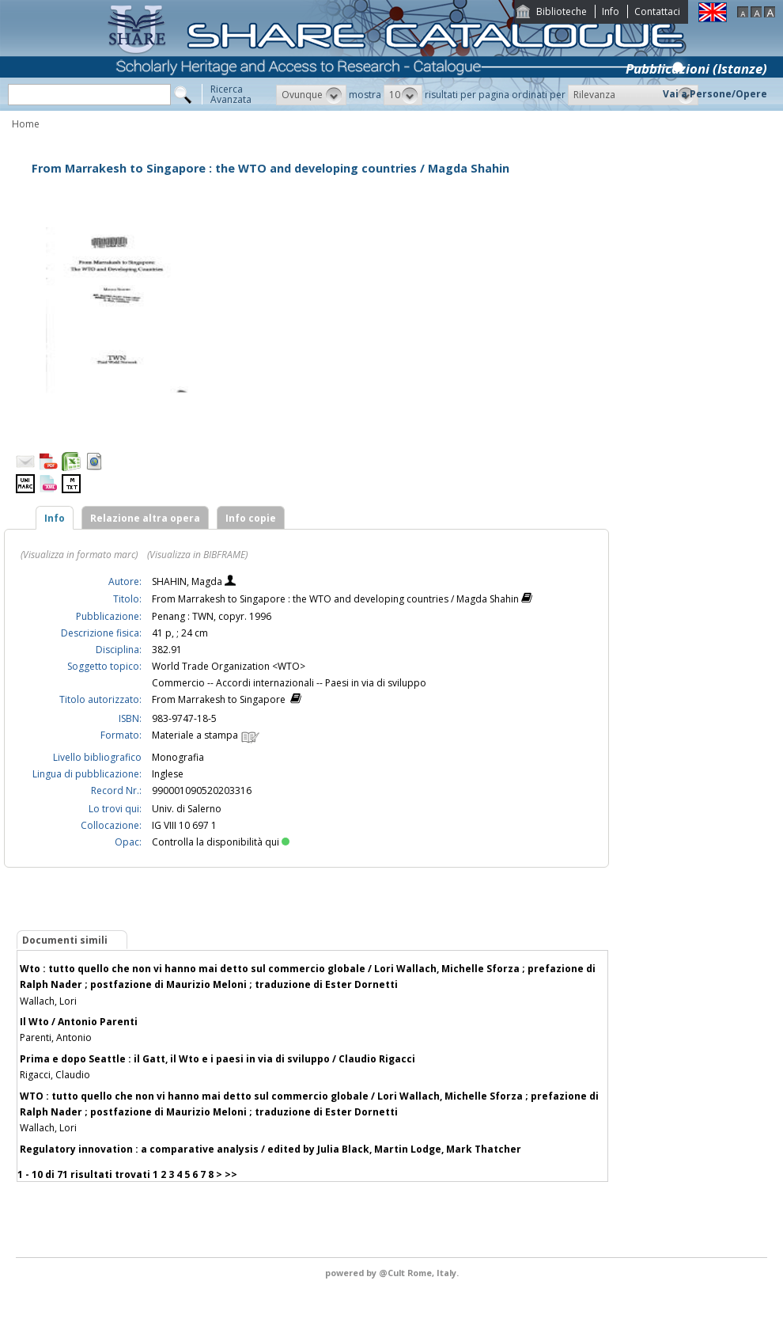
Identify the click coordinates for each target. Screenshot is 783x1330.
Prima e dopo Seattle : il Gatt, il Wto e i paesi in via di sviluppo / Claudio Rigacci (217, 1059)
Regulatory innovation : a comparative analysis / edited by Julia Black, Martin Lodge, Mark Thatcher (270, 1149)
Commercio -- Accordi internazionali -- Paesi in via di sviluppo (289, 683)
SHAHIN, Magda (188, 581)
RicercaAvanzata (231, 94)
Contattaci (657, 11)
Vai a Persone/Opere (715, 94)
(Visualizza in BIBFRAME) (197, 554)
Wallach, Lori (48, 1001)
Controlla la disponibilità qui (220, 842)
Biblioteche (561, 11)
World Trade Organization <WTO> (228, 666)
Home (26, 124)
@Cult (393, 1273)
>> (231, 1174)
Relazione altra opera (145, 518)
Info (610, 11)
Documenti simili (65, 940)
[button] (311, 95)
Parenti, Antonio (56, 1037)
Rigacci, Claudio (55, 1074)
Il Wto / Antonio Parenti (79, 1021)
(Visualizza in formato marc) (79, 554)
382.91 (167, 649)
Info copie (250, 518)
